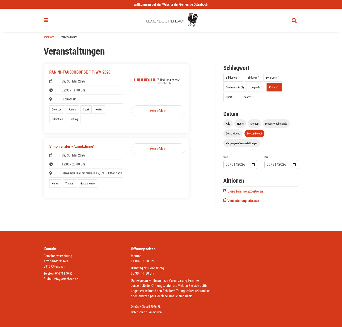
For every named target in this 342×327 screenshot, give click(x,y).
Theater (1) (249, 98)
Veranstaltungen (71, 39)
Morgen (254, 125)
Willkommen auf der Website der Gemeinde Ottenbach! (171, 4)
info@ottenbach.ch (67, 279)
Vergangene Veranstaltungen (241, 145)
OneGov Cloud (140, 307)
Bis (266, 159)
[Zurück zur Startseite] (171, 21)
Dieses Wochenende (276, 125)
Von (225, 159)
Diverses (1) (272, 79)
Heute (240, 125)
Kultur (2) (274, 89)
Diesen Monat (254, 135)
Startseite (49, 39)
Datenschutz (139, 312)
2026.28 (157, 307)
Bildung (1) (253, 79)
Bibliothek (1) (233, 79)
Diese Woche (233, 135)
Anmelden (157, 312)
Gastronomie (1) (235, 89)
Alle (228, 125)
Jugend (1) (256, 89)
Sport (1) (231, 98)
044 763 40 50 (65, 273)
